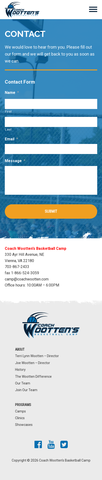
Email (11, 139)
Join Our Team (26, 390)
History (20, 369)
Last (8, 129)
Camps (20, 411)
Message (15, 161)
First (8, 111)
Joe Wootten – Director (32, 363)
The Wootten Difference (33, 376)
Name (12, 92)
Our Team (22, 383)
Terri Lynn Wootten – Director (37, 356)
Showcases (24, 425)
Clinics (20, 418)
